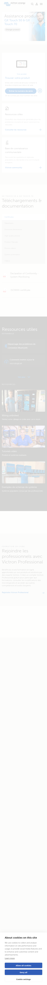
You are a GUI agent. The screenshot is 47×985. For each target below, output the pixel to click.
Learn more (10, 958)
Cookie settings (23, 979)
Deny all (23, 972)
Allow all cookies (23, 965)
